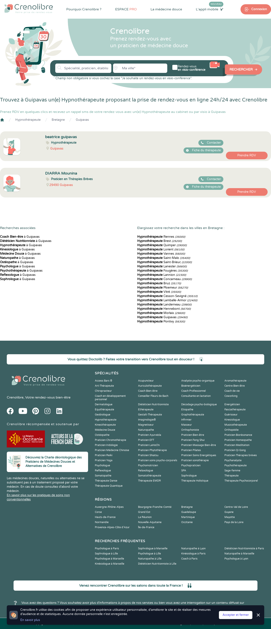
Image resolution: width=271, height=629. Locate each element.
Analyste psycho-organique (197, 380)
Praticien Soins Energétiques (198, 455)
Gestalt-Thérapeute (150, 414)
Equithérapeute (104, 409)
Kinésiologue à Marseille (109, 563)
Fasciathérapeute (235, 409)
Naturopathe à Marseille (239, 553)
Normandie (102, 522)
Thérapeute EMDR (149, 480)
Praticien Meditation (236, 445)
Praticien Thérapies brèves (240, 455)
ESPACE (126, 9)
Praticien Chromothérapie (110, 440)
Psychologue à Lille (149, 553)
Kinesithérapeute (105, 424)
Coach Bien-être (148, 390)
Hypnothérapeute (28, 120)
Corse (98, 512)
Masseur (186, 424)
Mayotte (229, 517)
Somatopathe (103, 475)
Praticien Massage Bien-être (198, 445)
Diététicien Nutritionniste (153, 404)
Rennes (161, 237)
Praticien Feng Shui (193, 440)
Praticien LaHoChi (149, 445)
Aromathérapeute (235, 380)
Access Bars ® (103, 380)
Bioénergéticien (190, 385)
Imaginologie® (147, 419)
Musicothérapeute (235, 424)
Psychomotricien (148, 465)
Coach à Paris (189, 558)
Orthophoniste (190, 429)
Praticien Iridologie (106, 445)
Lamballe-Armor (167, 300)
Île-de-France (146, 527)
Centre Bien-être (234, 385)
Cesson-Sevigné (167, 296)
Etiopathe (187, 409)
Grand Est (144, 512)
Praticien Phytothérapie (152, 450)
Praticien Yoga (103, 460)
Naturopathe (146, 429)
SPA (183, 470)
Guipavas (82, 120)
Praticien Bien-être (192, 434)
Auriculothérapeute (150, 385)
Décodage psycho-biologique (199, 404)
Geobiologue (102, 414)
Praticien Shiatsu (148, 455)
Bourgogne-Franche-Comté (154, 506)
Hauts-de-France (105, 517)
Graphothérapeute (192, 414)
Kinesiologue (232, 419)
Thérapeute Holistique (194, 480)
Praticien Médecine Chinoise (112, 450)
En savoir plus (30, 620)
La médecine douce (166, 9)
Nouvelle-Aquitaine (150, 522)
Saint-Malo (163, 258)
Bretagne (58, 120)
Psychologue (102, 465)
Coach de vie (232, 390)
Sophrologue (189, 475)
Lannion (161, 275)
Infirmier (186, 419)
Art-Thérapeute (104, 385)
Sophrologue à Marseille (152, 548)
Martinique (188, 517)
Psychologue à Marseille (109, 558)
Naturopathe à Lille (150, 558)
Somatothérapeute (149, 475)
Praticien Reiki (103, 455)
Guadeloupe (188, 512)
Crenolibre (15, 397)
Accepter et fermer (236, 615)
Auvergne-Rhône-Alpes (109, 506)
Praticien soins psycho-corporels (157, 460)
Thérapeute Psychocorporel (241, 480)
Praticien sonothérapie (195, 460)
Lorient (160, 249)
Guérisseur (231, 414)
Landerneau (164, 304)
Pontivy (161, 321)
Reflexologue (103, 470)
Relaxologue (145, 470)
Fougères (162, 270)
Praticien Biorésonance (238, 434)
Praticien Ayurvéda (149, 434)
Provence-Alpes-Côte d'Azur (112, 527)
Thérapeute (231, 475)
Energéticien (232, 404)
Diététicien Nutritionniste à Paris (244, 548)
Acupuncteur (146, 380)
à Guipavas (20, 237)
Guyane (229, 512)
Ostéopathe (102, 434)
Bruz (159, 283)
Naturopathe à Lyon (193, 548)
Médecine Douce (105, 429)
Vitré (159, 292)
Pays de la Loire (233, 522)
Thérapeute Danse (106, 480)
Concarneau (164, 279)
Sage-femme (232, 470)
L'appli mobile (209, 9)
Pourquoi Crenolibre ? (83, 9)
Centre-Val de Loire (236, 506)
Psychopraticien (190, 465)
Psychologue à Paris (107, 548)
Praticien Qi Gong (235, 450)
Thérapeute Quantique (109, 485)
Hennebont (164, 309)
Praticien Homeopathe (238, 440)
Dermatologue (103, 404)
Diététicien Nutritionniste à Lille (157, 563)
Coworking (231, 395)
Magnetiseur (146, 424)
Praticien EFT (146, 440)
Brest (159, 241)
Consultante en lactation (196, 395)
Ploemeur (162, 287)
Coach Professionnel (193, 390)
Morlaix (161, 313)
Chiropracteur (103, 390)
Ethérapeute (145, 409)
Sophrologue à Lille (106, 553)
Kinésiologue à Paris (193, 553)
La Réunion (145, 517)
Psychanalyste (233, 460)
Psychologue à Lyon (236, 558)
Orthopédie (231, 429)
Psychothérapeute (235, 465)
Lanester (162, 266)
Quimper (162, 245)
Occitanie (187, 522)
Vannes (161, 253)
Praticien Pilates (191, 450)
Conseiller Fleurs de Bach (153, 395)
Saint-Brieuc (164, 262)
